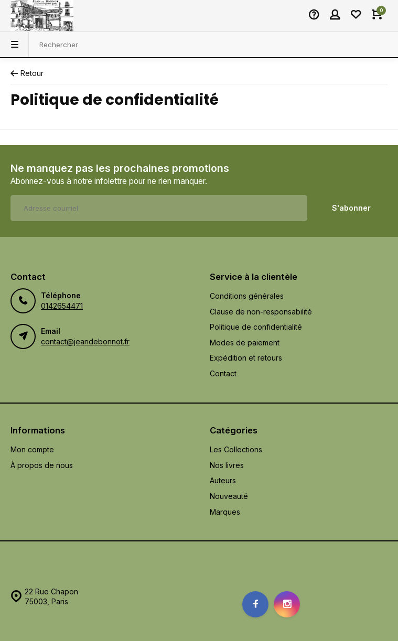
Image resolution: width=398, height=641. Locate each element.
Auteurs (223, 480)
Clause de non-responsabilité (261, 311)
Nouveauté (229, 496)
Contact (223, 373)
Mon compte (32, 449)
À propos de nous (41, 465)
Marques (225, 511)
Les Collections (236, 449)
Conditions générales (247, 295)
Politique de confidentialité (256, 326)
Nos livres (227, 465)
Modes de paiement (244, 342)
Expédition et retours (246, 357)
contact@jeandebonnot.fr (85, 341)
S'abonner (351, 207)
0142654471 (62, 305)
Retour (27, 73)
